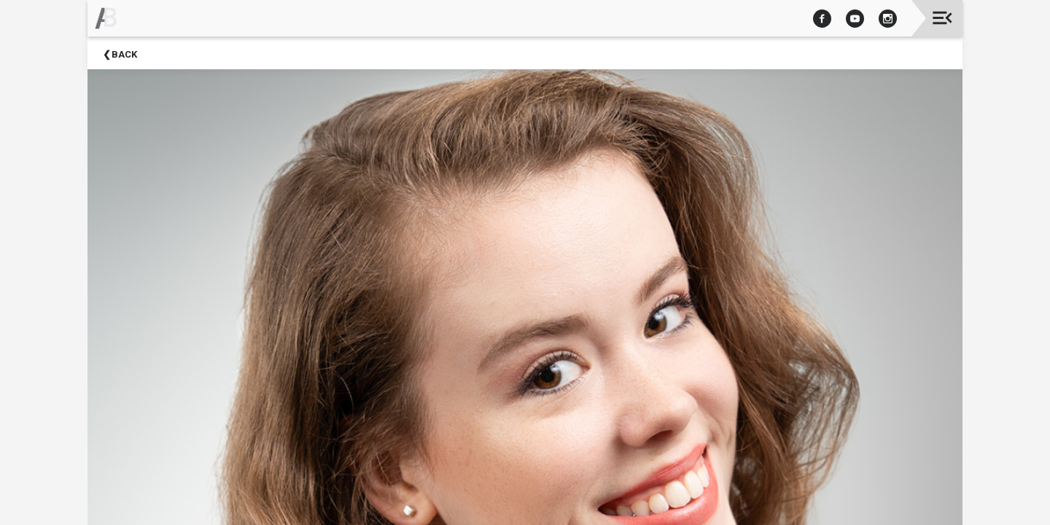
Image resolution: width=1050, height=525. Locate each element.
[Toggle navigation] (942, 18)
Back (124, 54)
